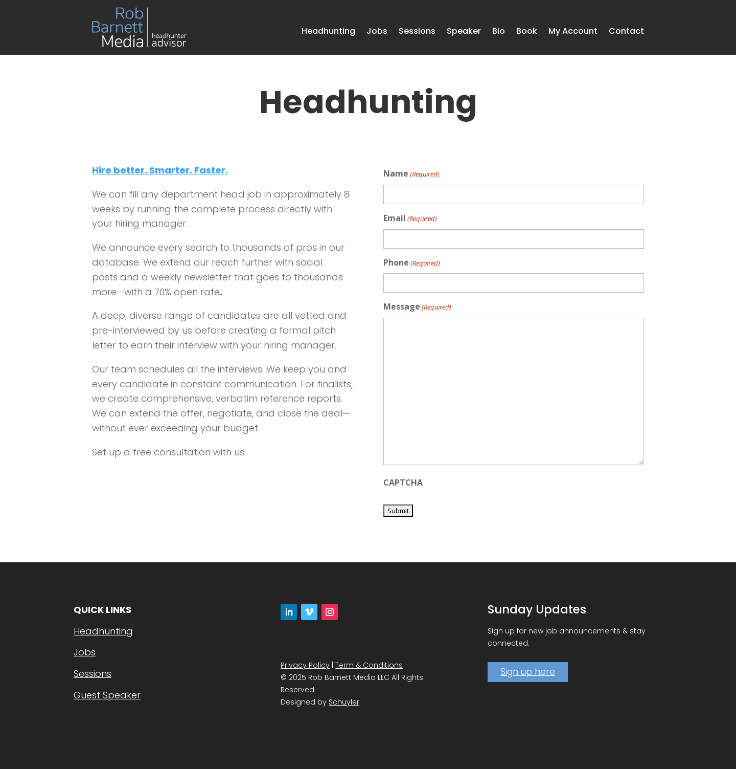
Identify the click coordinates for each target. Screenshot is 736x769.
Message (417, 307)
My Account (572, 32)
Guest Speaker (107, 695)
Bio (498, 32)
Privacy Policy (305, 665)
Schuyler (344, 702)
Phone (411, 263)
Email (410, 218)
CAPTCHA (403, 482)
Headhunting (328, 32)
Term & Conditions (369, 665)
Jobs (376, 32)
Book (526, 32)
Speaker (464, 32)
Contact (626, 32)
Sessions (417, 32)
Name (411, 174)
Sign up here (527, 672)
